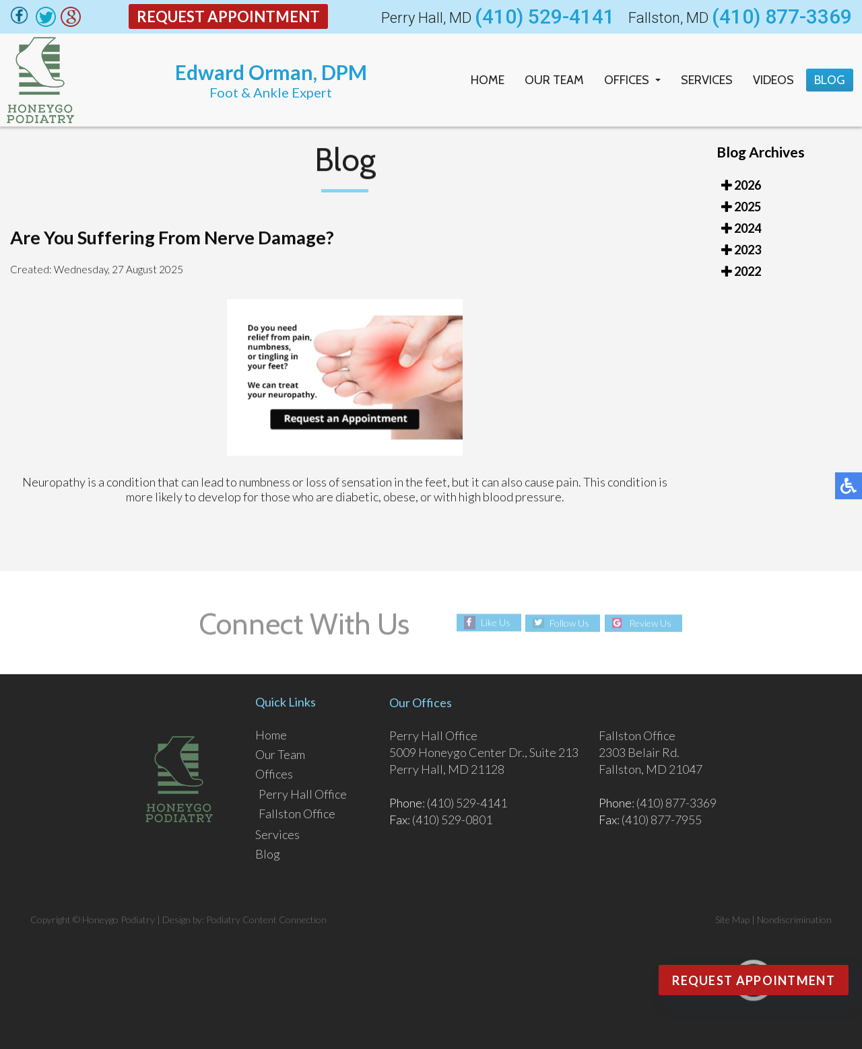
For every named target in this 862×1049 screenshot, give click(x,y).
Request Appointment (228, 16)
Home (487, 80)
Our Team (554, 80)
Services (707, 80)
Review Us (650, 622)
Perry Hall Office (303, 794)
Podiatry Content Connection (266, 919)
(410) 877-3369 (782, 17)
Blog (829, 80)
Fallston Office (297, 813)
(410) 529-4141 (545, 17)
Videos (773, 80)
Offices (626, 80)
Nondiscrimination (794, 919)
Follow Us (569, 622)
